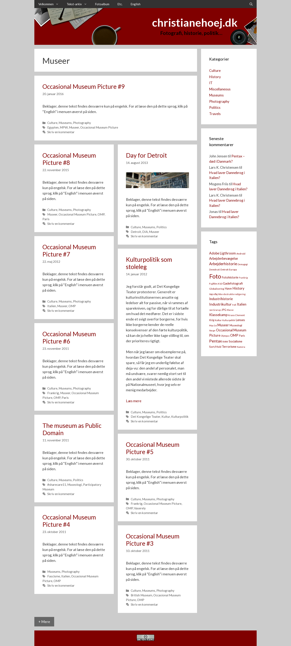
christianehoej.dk (194, 22)
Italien (51, 306)
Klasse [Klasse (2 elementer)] (230, 310)
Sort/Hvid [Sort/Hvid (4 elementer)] (215, 346)
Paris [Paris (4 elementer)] (242, 335)
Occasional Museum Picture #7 (69, 250)
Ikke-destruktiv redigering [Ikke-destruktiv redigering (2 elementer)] (232, 294)
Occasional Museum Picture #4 (69, 520)
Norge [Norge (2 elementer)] (212, 330)
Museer (74, 127)
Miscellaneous (220, 89)
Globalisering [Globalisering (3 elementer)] (216, 288)
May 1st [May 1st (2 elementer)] (213, 325)
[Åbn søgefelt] (251, 4)
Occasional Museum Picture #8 (69, 159)
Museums (65, 123)
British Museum (141, 595)
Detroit (136, 231)
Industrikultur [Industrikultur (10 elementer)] (220, 304)
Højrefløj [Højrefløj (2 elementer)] (213, 294)
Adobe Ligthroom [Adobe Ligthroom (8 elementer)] (222, 253)
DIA (145, 231)
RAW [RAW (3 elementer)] (225, 341)
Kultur (165, 416)
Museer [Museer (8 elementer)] (223, 325)
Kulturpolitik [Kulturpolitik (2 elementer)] (228, 320)
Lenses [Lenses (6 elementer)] (240, 320)
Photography (82, 123)
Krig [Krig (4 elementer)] (211, 320)
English (135, 4)
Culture (52, 123)
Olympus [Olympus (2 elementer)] (225, 335)
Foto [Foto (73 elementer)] (215, 276)
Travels (215, 114)
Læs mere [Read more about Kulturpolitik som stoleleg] (133, 401)
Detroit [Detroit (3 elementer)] (224, 269)
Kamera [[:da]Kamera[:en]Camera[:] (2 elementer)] (241, 347)
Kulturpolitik (180, 416)
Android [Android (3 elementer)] (240, 253)
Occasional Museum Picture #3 (152, 539)
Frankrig (53, 393)
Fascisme (53, 576)
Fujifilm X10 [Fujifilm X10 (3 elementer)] (215, 283)
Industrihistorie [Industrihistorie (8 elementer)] (221, 299)
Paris (46, 219)
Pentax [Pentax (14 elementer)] (215, 340)
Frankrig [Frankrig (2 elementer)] (243, 277)
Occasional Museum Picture (99, 127)
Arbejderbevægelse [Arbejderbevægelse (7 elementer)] (223, 258)
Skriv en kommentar (61, 132)
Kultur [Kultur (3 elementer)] (218, 320)
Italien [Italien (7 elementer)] (241, 304)
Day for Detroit (146, 155)
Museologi (74, 484)
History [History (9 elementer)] (238, 288)
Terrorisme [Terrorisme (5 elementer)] (229, 346)
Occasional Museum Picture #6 (69, 337)
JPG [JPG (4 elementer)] (223, 309)
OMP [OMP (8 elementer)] (234, 335)
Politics (161, 227)
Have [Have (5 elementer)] (228, 288)
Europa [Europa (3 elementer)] (233, 269)
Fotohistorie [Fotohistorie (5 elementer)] (230, 277)
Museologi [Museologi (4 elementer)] (236, 325)
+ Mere (44, 621)
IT (211, 83)
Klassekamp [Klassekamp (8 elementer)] (218, 315)
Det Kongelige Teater (145, 416)
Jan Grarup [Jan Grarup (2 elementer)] (215, 310)
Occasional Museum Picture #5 (152, 448)
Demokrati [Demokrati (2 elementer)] (214, 269)
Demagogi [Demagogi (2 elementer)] (243, 264)
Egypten (53, 127)
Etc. (119, 4)
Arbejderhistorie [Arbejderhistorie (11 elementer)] (223, 264)
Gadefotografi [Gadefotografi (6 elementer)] (233, 283)
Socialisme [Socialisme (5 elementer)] (235, 341)
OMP (101, 214)
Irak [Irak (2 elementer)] (234, 304)
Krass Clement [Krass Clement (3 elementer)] (236, 315)
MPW (64, 127)
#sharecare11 (56, 484)
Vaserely (140, 508)
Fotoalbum (102, 4)
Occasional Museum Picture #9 (83, 86)
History (215, 77)
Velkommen (50, 4)
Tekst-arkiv (79, 4)
